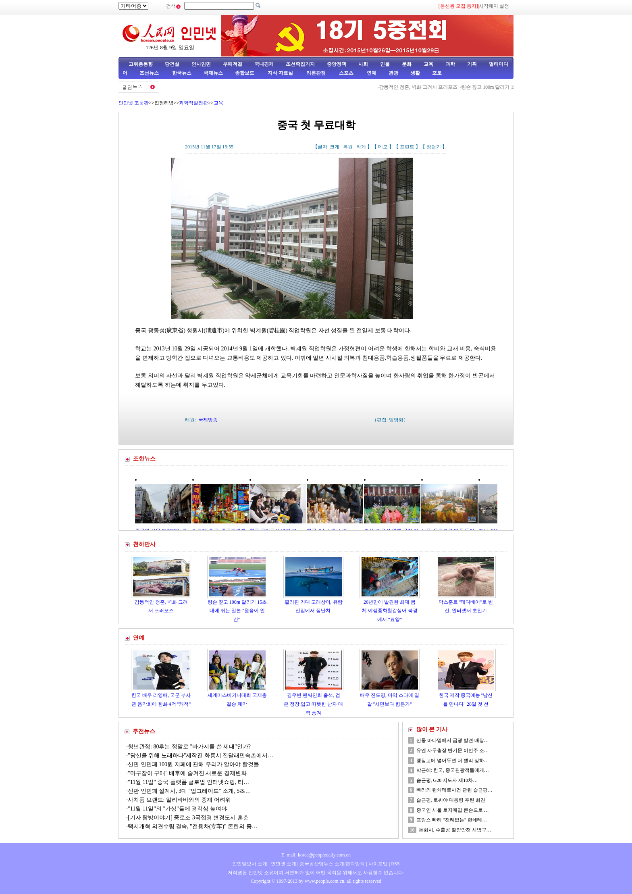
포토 (437, 73)
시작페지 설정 (494, 6)
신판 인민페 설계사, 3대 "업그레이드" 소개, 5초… (189, 791)
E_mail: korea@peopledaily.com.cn (316, 855)
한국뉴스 (181, 73)
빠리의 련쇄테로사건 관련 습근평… (454, 790)
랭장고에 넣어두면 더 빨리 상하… (452, 760)
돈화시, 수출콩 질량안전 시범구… (455, 830)
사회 (363, 64)
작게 (361, 147)
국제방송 (208, 420)
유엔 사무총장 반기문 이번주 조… (452, 750)
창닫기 (433, 147)
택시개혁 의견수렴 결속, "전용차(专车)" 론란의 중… (193, 826)
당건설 (172, 64)
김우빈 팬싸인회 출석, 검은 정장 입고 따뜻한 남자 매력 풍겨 (313, 703)
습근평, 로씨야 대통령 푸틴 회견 (450, 800)
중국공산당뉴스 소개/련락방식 (332, 864)
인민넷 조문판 (133, 103)
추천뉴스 (144, 731)
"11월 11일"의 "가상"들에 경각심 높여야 (177, 809)
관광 (393, 73)
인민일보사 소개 (249, 864)
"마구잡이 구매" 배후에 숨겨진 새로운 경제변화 (187, 773)
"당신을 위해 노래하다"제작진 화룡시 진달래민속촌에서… (200, 755)
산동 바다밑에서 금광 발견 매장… (452, 740)
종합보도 (244, 73)
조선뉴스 (149, 73)
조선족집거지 (300, 64)
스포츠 (345, 73)
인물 (385, 64)
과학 (450, 64)
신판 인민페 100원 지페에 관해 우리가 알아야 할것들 (193, 764)
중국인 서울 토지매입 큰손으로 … (452, 810)
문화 (407, 64)
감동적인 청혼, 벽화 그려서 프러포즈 (441, 87)
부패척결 (232, 64)
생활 (415, 73)
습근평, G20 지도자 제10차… (447, 780)
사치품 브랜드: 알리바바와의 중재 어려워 (179, 800)
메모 (383, 147)
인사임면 (201, 64)
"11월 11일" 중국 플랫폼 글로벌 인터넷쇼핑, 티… (188, 782)
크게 (334, 147)
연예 (371, 73)
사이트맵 (378, 864)
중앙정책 (336, 64)
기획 (472, 64)
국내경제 (264, 64)
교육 (428, 64)
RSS (395, 864)
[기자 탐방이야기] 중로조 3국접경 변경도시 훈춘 (188, 818)
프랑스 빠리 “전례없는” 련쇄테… (451, 820)
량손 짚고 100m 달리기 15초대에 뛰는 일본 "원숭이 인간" (237, 610)
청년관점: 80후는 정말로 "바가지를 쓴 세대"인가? (189, 747)
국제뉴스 (213, 73)
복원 (348, 147)
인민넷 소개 (283, 864)
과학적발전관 (193, 103)
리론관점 (316, 73)
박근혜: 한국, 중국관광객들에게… (452, 770)
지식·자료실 (281, 73)
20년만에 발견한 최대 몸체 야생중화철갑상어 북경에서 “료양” (390, 610)
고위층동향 (141, 64)
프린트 (407, 147)
